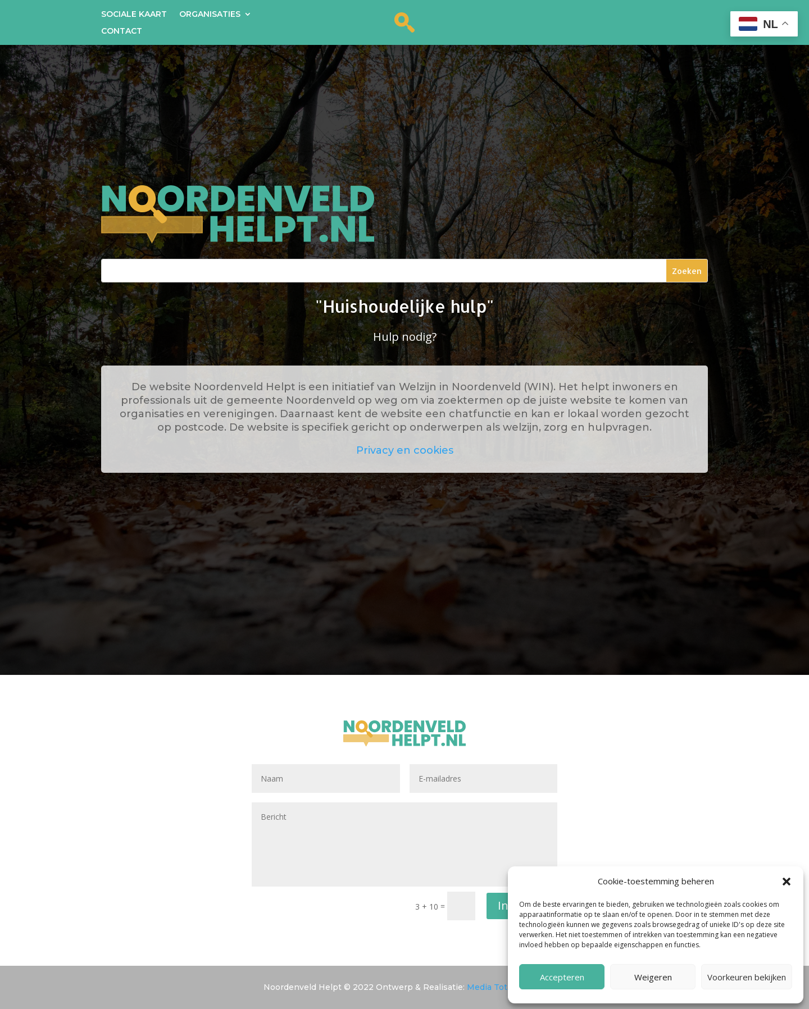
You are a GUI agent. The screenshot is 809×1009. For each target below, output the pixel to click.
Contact (121, 31)
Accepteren (562, 977)
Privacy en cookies (404, 450)
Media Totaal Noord (506, 987)
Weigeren (653, 977)
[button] (786, 881)
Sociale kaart (134, 14)
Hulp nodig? (405, 336)
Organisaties (209, 14)
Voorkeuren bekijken (746, 977)
